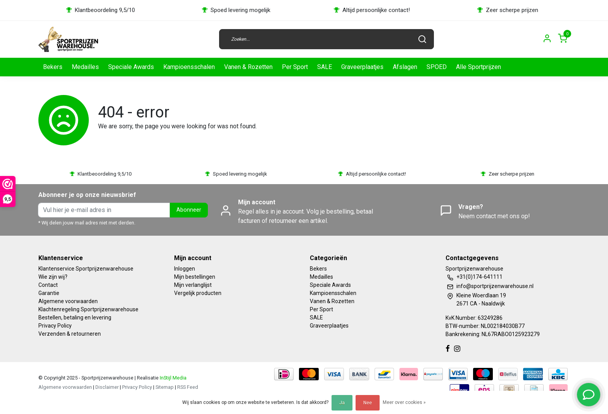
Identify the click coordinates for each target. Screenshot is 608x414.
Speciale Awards (131, 67)
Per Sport (295, 67)
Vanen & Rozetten (248, 67)
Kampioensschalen (189, 67)
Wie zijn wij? (52, 277)
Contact (48, 285)
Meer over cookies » (404, 402)
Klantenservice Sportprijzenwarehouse (85, 269)
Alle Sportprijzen (478, 67)
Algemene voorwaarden (68, 301)
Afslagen (405, 67)
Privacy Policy (55, 326)
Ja (342, 402)
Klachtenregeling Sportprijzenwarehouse (88, 309)
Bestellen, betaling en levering (74, 317)
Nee (367, 402)
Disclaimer (107, 387)
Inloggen (184, 269)
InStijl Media (173, 378)
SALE (324, 67)
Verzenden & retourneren (69, 334)
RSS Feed (187, 387)
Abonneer (188, 210)
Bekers (52, 67)
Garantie (48, 293)
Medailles (85, 67)
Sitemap (164, 387)
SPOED (437, 67)
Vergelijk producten (197, 293)
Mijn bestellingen (194, 277)
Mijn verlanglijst (193, 285)
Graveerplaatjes (362, 67)
